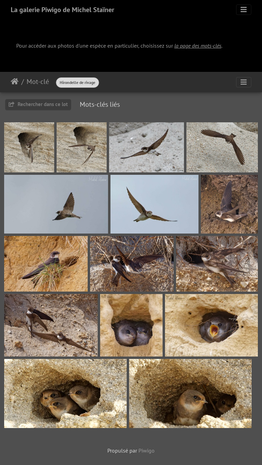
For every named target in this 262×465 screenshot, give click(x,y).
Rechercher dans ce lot (38, 104)
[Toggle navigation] (243, 9)
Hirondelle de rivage (77, 82)
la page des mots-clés (197, 45)
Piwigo (146, 450)
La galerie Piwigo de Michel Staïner (62, 9)
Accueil (15, 81)
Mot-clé (38, 81)
